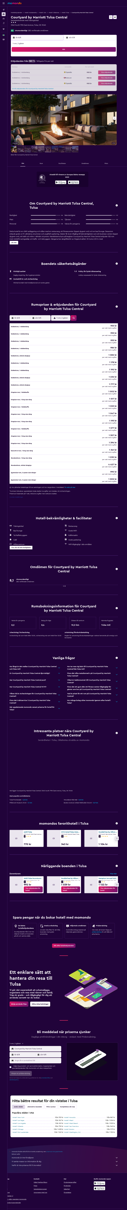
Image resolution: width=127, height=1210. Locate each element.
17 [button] (29, 72)
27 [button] (45, 78)
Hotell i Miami (72, 1105)
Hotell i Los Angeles (22, 1108)
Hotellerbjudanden (20, 12)
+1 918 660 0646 (21, 27)
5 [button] (39, 62)
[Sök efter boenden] (3, 14)
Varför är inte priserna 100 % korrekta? (68, 1150)
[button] (3, 3)
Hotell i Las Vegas (22, 1105)
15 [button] (55, 67)
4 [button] (34, 62)
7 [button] (49, 62)
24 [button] (29, 78)
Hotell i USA (47, 12)
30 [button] (60, 78)
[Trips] (3, 29)
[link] (36, 875)
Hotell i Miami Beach (74, 1108)
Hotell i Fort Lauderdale (24, 1117)
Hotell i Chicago (21, 1114)
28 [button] (50, 78)
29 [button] (55, 78)
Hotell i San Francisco (75, 1111)
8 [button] (54, 62)
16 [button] (60, 67)
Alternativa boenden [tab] (38, 1092)
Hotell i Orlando (21, 1111)
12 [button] (39, 67)
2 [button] (77, 57)
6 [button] (44, 62)
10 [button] (29, 67)
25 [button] (34, 78)
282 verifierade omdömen (42, 30)
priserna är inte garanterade (58, 1136)
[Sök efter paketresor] (3, 23)
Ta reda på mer (73, 472)
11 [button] (34, 67)
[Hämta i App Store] (77, 182)
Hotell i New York (22, 1102)
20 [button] (45, 72)
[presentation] (77, 182)
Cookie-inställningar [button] (19, 482)
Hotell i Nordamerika (35, 12)
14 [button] (50, 67)
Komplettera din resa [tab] (70, 1092)
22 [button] (55, 72)
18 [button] (34, 72)
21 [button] (50, 72)
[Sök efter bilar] (3, 19)
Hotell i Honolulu (73, 1102)
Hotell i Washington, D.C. (76, 1117)
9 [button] (77, 62)
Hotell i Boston (73, 1114)
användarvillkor (49, 1063)
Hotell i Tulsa (69, 12)
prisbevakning (100, 917)
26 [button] (39, 78)
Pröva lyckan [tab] (54, 1092)
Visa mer (116, 859)
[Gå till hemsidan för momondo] (14, 3)
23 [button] (60, 72)
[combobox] (41, 1033)
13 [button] (44, 67)
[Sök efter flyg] (3, 10)
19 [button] (39, 72)
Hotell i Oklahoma (58, 12)
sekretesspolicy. (17, 1065)
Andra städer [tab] (21, 1092)
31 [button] (29, 83)
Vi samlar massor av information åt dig (68, 1146)
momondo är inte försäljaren (68, 1143)
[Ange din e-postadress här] (41, 1045)
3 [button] (29, 62)
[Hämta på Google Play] (64, 182)
